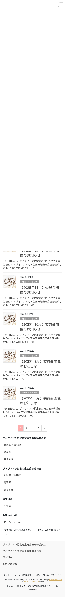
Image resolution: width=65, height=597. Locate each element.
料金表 (7, 505)
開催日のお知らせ (29, 281)
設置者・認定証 (12, 444)
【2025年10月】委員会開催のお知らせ (39, 327)
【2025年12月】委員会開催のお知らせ (39, 253)
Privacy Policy (55, 579)
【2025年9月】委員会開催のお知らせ (40, 364)
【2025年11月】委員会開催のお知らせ (39, 290)
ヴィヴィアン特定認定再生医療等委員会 (24, 544)
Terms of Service (31, 581)
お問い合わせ (10, 563)
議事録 (7, 451)
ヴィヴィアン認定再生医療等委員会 (22, 551)
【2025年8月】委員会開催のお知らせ (40, 400)
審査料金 (7, 557)
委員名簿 (8, 459)
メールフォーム (12, 521)
